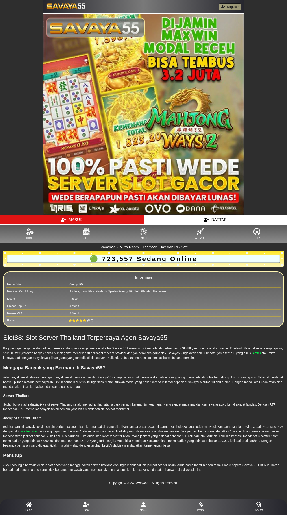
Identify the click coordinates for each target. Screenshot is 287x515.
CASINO (143, 233)
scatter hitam (30, 431)
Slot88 (256, 353)
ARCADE (200, 233)
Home (29, 506)
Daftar (86, 506)
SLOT (86, 233)
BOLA (257, 233)
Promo (201, 506)
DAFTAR (215, 220)
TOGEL (30, 233)
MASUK (72, 220)
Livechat (258, 506)
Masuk (143, 506)
